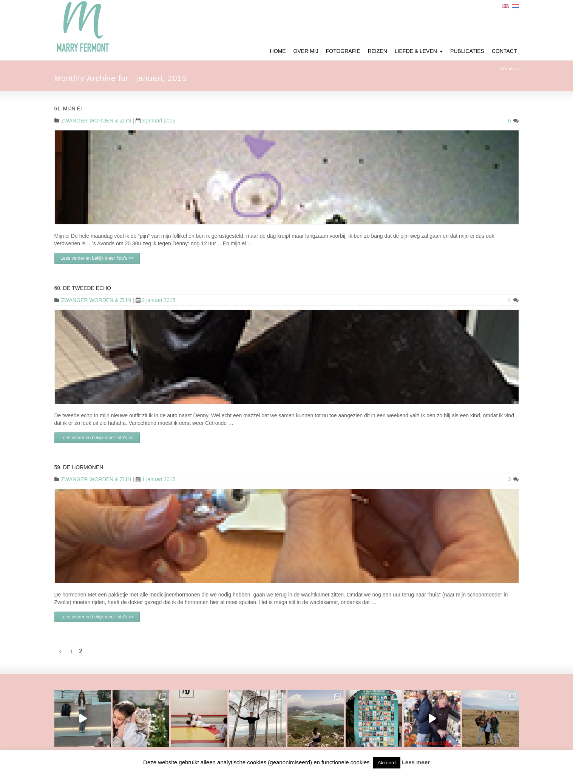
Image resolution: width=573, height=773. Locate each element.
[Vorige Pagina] (60, 652)
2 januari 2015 (156, 300)
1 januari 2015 (156, 479)
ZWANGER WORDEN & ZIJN (96, 121)
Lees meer (416, 762)
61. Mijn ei (68, 108)
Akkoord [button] (387, 762)
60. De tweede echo (82, 288)
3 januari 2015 (156, 121)
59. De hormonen (78, 467)
